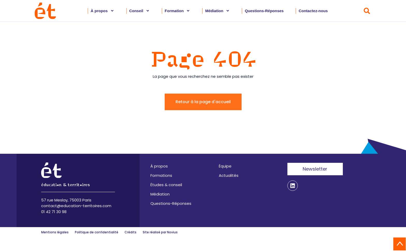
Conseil (139, 11)
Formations (161, 175)
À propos (102, 11)
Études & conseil (166, 184)
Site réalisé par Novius (160, 232)
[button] (366, 10)
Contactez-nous (313, 11)
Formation (177, 11)
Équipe (225, 166)
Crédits (130, 232)
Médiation (217, 11)
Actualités (228, 175)
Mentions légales (55, 232)
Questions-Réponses (264, 11)
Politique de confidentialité (96, 232)
